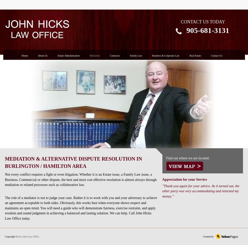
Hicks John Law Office (27, 236)
